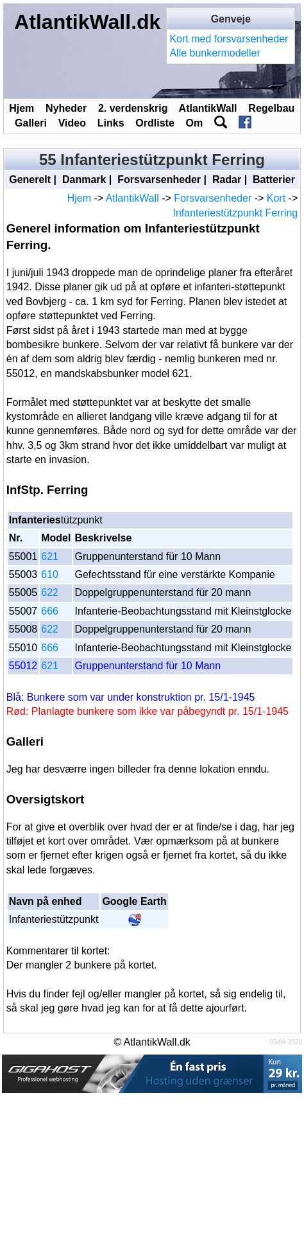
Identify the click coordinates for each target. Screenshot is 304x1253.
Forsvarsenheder (159, 179)
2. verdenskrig (133, 108)
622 (49, 592)
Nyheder (66, 108)
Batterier (274, 179)
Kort (276, 198)
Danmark (84, 179)
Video (72, 123)
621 (49, 556)
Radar (226, 179)
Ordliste (154, 123)
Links (110, 123)
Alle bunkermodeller (214, 53)
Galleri (31, 123)
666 (49, 611)
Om (194, 123)
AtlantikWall (208, 108)
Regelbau (271, 108)
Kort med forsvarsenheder (228, 38)
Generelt (30, 179)
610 (49, 574)
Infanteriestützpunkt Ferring (235, 212)
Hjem (21, 108)
